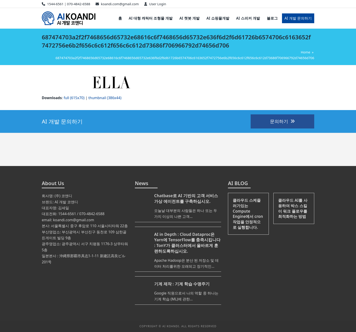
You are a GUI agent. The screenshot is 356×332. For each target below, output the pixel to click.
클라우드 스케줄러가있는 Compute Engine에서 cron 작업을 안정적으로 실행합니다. (248, 214)
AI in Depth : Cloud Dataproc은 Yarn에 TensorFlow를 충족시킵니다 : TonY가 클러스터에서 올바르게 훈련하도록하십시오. (187, 242)
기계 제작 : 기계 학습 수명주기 (182, 284)
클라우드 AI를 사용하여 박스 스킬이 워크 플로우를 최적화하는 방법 (292, 208)
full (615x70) (74, 97)
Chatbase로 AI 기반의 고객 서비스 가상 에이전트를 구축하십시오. (186, 198)
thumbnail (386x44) (104, 97)
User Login (157, 4)
